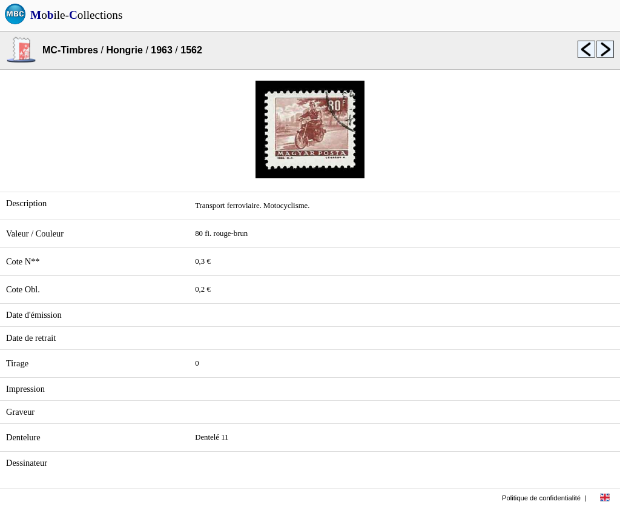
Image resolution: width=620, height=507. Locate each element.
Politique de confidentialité (541, 498)
